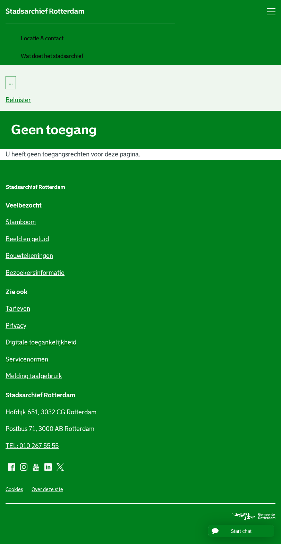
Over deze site (47, 489)
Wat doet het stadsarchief (52, 56)
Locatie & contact (42, 38)
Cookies (14, 489)
